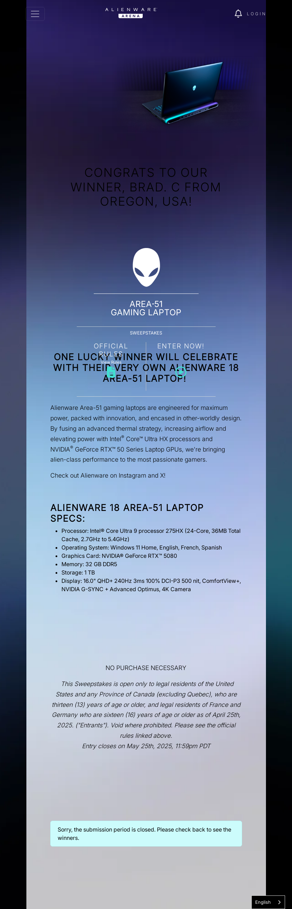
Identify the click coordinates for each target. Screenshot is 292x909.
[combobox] (268, 902)
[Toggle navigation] (35, 14)
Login (257, 13)
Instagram (132, 475)
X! (163, 475)
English (263, 902)
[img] (241, 14)
